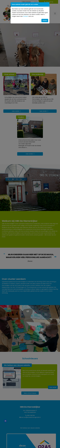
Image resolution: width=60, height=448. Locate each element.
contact (25, 16)
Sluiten (45, 20)
